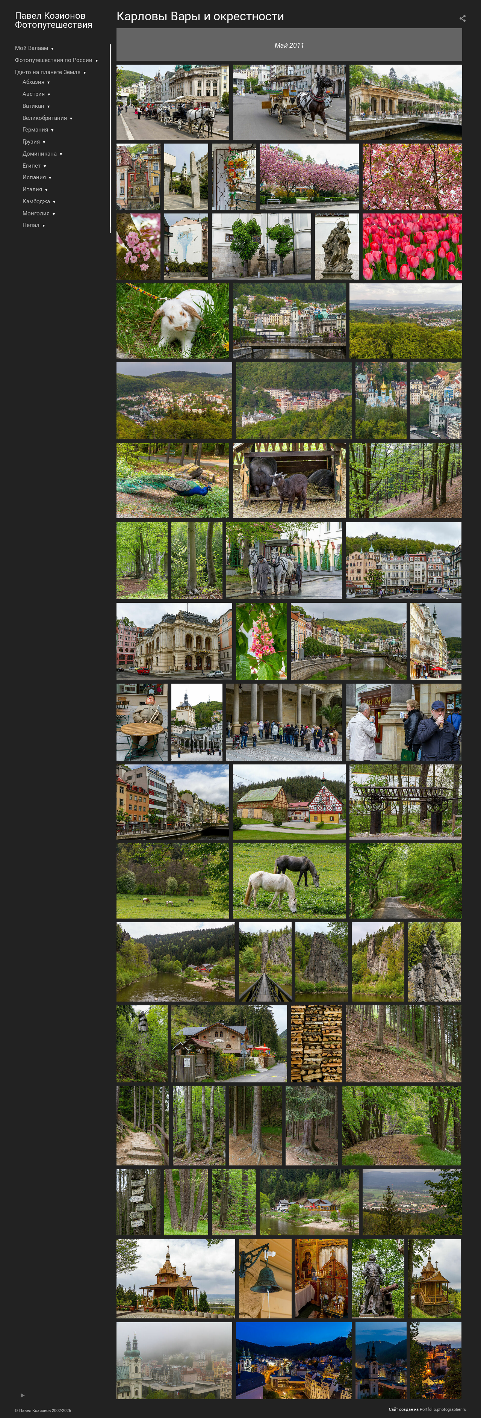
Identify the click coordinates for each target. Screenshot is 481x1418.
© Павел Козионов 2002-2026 (43, 1410)
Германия (35, 129)
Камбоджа (36, 201)
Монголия (36, 213)
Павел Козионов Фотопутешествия (53, 20)
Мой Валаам (31, 48)
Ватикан (33, 106)
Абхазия (33, 82)
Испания (34, 177)
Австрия (34, 94)
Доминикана (40, 153)
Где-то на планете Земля (47, 72)
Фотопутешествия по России (53, 60)
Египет (32, 165)
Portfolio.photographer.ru (443, 1409)
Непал (31, 225)
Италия (32, 189)
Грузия (31, 141)
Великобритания (45, 118)
